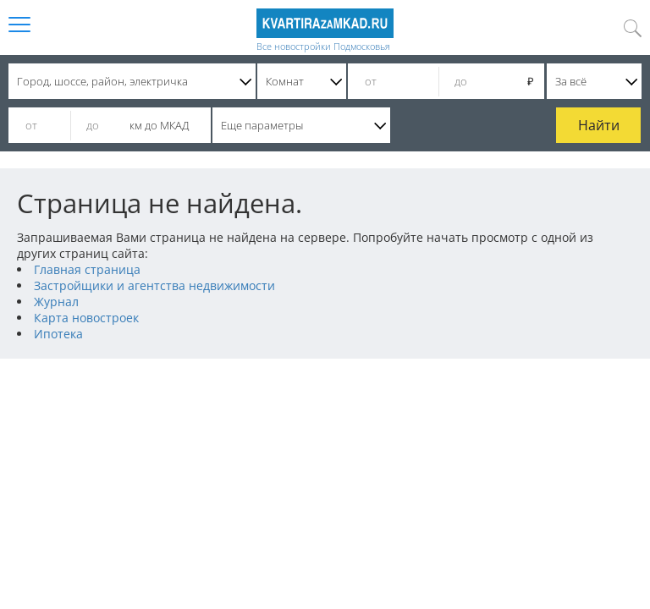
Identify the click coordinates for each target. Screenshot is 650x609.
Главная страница (87, 269)
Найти (599, 125)
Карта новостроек (86, 318)
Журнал (56, 302)
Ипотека (58, 334)
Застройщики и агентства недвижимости (154, 285)
